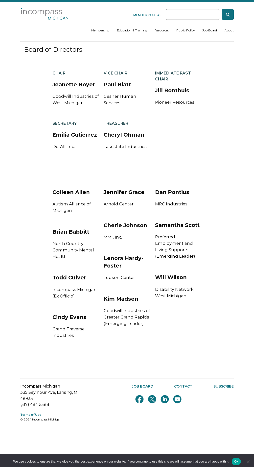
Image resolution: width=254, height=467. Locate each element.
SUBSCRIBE (223, 386)
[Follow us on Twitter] (152, 399)
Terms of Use (30, 415)
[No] (247, 461)
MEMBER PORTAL (147, 15)
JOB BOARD (142, 386)
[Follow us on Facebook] (139, 399)
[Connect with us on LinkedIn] (165, 399)
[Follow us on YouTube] (177, 399)
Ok (236, 461)
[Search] (228, 14)
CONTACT (183, 386)
